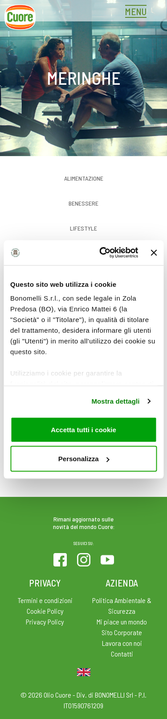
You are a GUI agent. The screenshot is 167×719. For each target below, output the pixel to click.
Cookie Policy (45, 611)
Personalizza (84, 459)
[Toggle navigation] (138, 12)
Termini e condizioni (45, 600)
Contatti (122, 653)
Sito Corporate (122, 632)
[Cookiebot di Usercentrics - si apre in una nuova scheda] (103, 253)
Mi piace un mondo (122, 621)
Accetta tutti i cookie (83, 429)
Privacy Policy (45, 621)
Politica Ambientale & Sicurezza (121, 605)
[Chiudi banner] (154, 252)
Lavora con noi (122, 643)
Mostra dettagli (115, 401)
